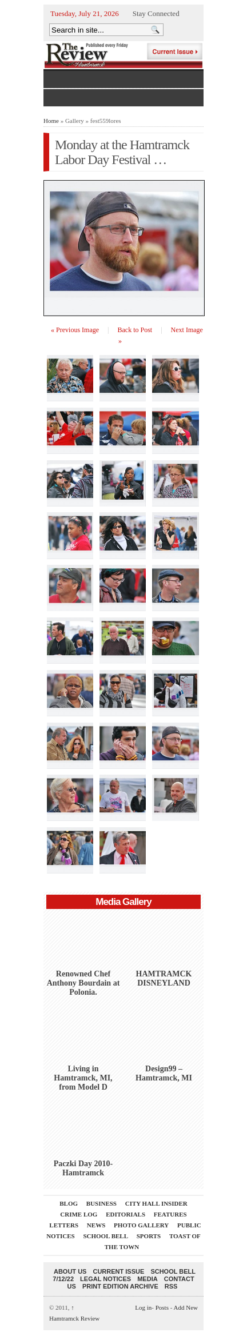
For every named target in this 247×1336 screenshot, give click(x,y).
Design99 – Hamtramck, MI (164, 1073)
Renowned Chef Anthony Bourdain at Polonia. (83, 983)
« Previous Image (75, 330)
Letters (63, 1225)
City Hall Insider (156, 1203)
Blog (68, 1203)
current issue (118, 1271)
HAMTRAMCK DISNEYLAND (164, 978)
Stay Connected (156, 13)
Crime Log (78, 1214)
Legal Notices (105, 1278)
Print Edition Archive (120, 1286)
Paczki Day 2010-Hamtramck (83, 1168)
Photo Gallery (141, 1225)
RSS (171, 1286)
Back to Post (135, 330)
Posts (162, 1307)
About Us (70, 1271)
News (96, 1225)
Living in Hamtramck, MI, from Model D (83, 1077)
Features (170, 1214)
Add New (186, 1307)
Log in (143, 1307)
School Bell (105, 1236)
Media (147, 1278)
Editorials (125, 1214)
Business (101, 1203)
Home (51, 120)
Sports (149, 1236)
